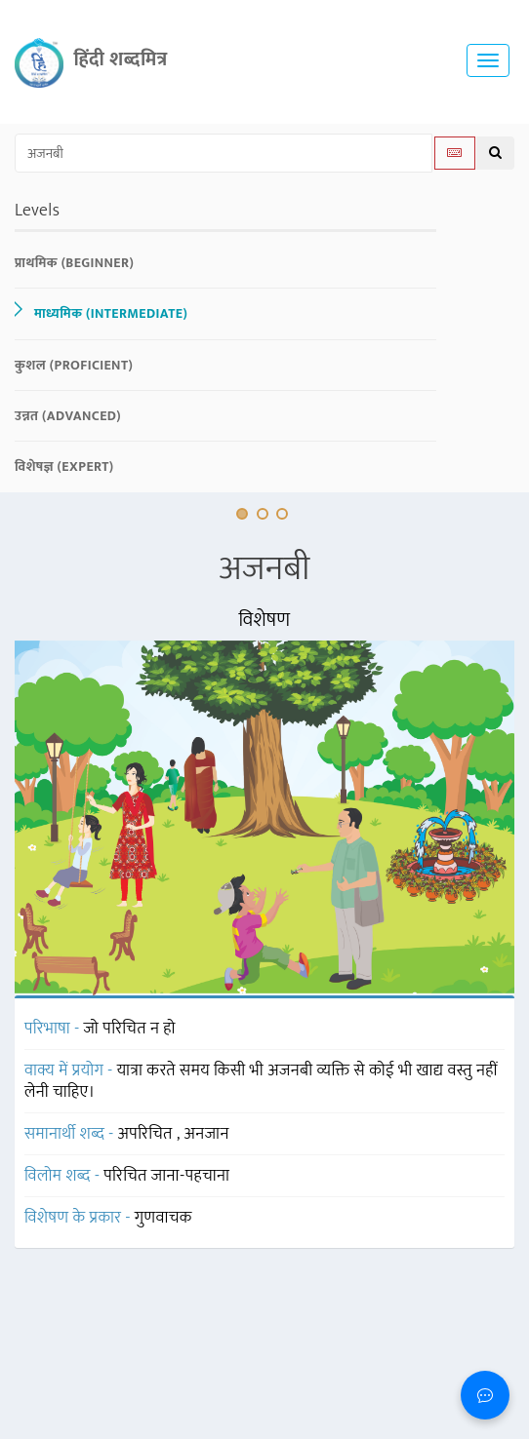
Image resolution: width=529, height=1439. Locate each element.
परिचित (127, 1175)
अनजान (206, 1133)
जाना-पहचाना (190, 1175)
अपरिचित (147, 1133)
